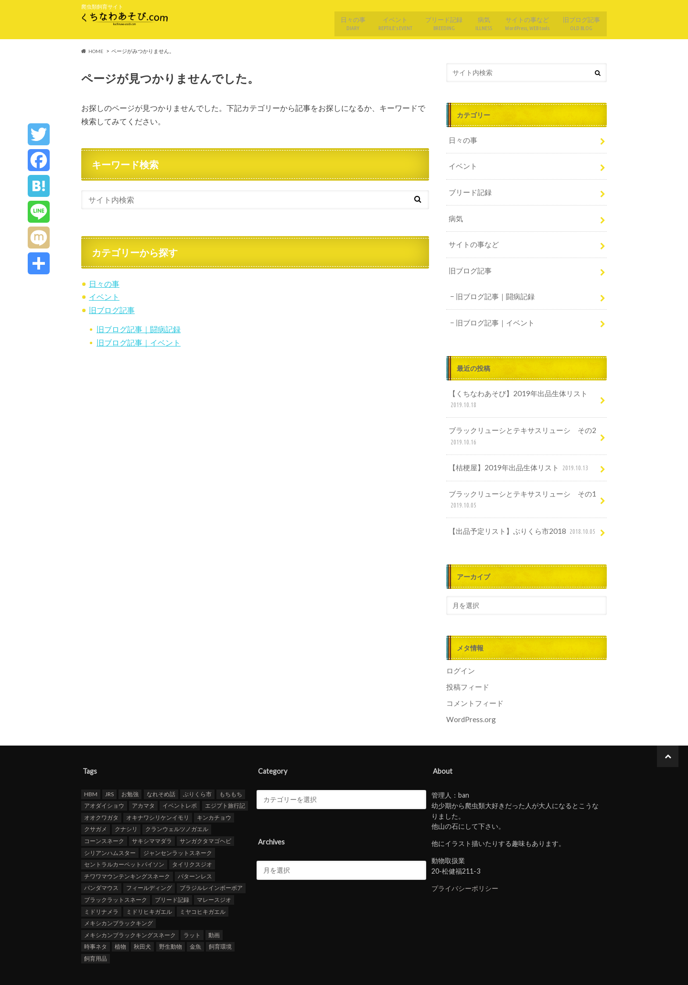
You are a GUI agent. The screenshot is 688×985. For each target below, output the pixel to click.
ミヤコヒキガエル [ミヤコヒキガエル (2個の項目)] (203, 881)
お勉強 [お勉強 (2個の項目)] (130, 764)
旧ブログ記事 (580, 20)
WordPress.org (470, 690)
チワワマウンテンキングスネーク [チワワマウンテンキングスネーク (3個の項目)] (127, 846)
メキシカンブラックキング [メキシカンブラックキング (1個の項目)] (118, 893)
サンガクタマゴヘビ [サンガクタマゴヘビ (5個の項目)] (205, 811)
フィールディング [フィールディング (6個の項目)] (149, 858)
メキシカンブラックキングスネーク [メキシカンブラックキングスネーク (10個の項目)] (130, 905)
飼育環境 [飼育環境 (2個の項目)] (220, 916)
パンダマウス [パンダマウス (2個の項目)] (101, 858)
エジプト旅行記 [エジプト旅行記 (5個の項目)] (225, 775)
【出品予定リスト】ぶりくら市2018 (518, 505)
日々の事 (337, 20)
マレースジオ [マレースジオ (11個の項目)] (214, 870)
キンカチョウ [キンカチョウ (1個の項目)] (214, 787)
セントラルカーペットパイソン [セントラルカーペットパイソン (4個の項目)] (124, 834)
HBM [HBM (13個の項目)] (90, 764)
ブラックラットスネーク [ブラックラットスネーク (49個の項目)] (115, 870)
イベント (383, 20)
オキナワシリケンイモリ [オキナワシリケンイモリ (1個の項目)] (157, 787)
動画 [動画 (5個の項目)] (214, 905)
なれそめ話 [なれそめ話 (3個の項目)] (161, 764)
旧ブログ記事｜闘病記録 (139, 324)
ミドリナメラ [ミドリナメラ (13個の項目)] (101, 881)
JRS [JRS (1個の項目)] (109, 764)
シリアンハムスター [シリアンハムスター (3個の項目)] (110, 822)
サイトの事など (523, 20)
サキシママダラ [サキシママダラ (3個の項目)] (152, 811)
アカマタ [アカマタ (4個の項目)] (143, 775)
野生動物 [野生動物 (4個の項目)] (170, 916)
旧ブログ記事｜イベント (139, 337)
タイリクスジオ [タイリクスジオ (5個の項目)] (192, 834)
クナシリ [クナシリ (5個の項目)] (126, 799)
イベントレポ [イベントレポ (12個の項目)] (179, 775)
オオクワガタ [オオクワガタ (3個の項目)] (101, 787)
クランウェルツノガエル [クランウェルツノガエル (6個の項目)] (176, 799)
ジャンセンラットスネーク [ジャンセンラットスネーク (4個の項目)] (177, 822)
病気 (475, 20)
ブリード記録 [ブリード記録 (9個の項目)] (172, 870)
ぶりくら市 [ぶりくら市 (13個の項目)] (197, 764)
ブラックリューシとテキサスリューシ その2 (517, 416)
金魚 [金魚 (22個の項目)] (195, 916)
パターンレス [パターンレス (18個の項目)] (195, 846)
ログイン (459, 643)
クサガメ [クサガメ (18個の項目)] (95, 799)
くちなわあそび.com (523, 970)
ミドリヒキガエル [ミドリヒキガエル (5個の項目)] (149, 881)
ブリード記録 (433, 20)
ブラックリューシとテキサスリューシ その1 (517, 476)
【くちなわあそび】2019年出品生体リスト (512, 381)
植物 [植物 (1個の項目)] (120, 916)
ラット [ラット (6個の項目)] (192, 905)
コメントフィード (473, 674)
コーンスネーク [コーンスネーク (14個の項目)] (104, 811)
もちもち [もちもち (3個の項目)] (230, 764)
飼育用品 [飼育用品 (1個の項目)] (95, 928)
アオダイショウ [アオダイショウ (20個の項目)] (104, 775)
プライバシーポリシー (464, 859)
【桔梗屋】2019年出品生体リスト (514, 445)
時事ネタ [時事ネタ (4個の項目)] (95, 916)
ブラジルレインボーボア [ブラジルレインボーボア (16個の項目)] (211, 858)
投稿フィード (466, 659)
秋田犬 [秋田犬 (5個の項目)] (142, 916)
